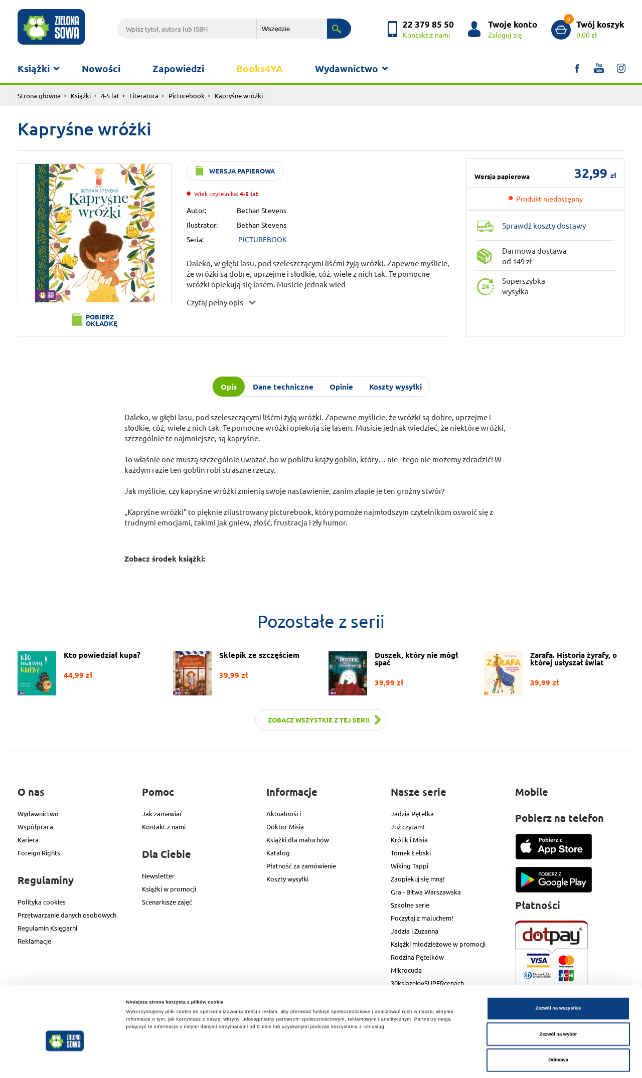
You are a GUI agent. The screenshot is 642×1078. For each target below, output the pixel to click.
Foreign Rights (39, 852)
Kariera (28, 839)
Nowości (101, 68)
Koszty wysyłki (287, 878)
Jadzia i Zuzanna (414, 931)
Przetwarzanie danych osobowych (67, 915)
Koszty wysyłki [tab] (395, 387)
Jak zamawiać (162, 813)
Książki (34, 68)
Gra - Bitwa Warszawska (426, 891)
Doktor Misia (285, 826)
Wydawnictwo (346, 68)
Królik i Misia (409, 839)
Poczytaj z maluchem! (422, 918)
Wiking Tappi (409, 865)
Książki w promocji (169, 888)
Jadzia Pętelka (412, 813)
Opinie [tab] (341, 387)
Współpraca (35, 826)
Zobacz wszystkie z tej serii (318, 719)
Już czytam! (408, 826)
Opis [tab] (229, 387)
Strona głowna (39, 95)
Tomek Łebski (411, 852)
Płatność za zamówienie (301, 865)
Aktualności (283, 813)
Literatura (143, 95)
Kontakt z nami (164, 826)
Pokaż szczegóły (422, 1061)
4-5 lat (110, 95)
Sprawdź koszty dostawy (544, 225)
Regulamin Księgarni (47, 928)
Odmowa (558, 1023)
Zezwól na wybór (558, 997)
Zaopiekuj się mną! (418, 878)
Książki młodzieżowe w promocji (438, 944)
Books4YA (259, 68)
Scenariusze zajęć (167, 901)
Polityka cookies (42, 901)
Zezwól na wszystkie (558, 971)
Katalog (278, 852)
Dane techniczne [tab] (283, 387)
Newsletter (158, 875)
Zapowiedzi (178, 68)
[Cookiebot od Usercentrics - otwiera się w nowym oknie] (65, 1061)
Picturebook (187, 95)
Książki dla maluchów (297, 839)
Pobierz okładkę (101, 319)
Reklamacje (34, 941)
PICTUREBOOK (262, 239)
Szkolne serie (410, 905)
